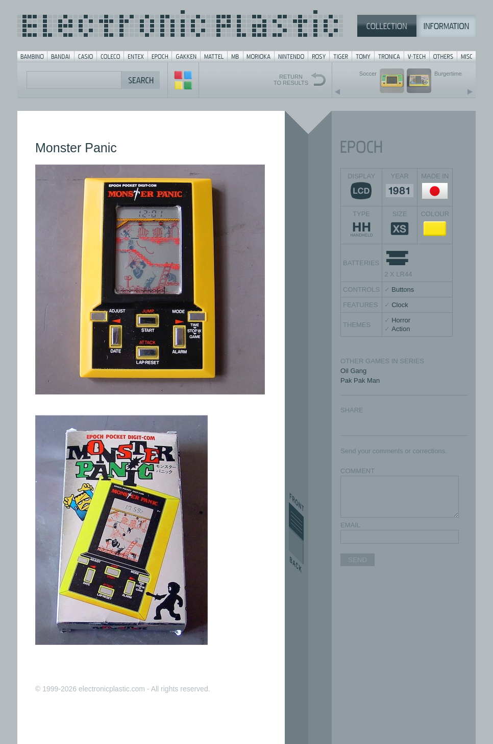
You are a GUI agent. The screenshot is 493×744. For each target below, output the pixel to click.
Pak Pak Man (360, 380)
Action (400, 329)
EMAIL (350, 525)
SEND (357, 560)
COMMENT (357, 471)
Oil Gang (353, 371)
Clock (399, 305)
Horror (400, 320)
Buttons (402, 289)
